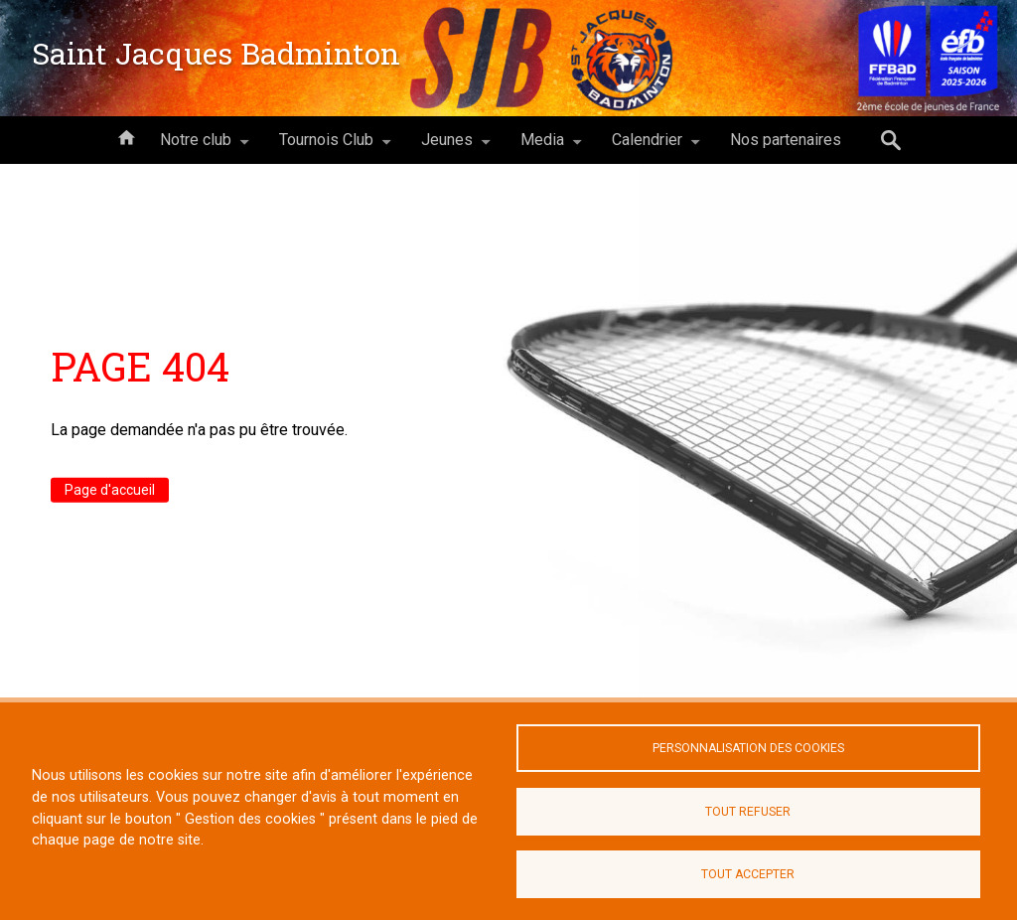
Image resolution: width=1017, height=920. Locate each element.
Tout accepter (748, 874)
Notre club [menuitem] (195, 147)
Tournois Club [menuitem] (326, 147)
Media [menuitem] (542, 147)
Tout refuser (748, 812)
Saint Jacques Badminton (216, 54)
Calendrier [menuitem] (647, 147)
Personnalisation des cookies (748, 748)
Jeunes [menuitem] (447, 147)
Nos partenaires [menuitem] (785, 139)
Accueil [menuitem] (126, 136)
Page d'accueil (110, 490)
